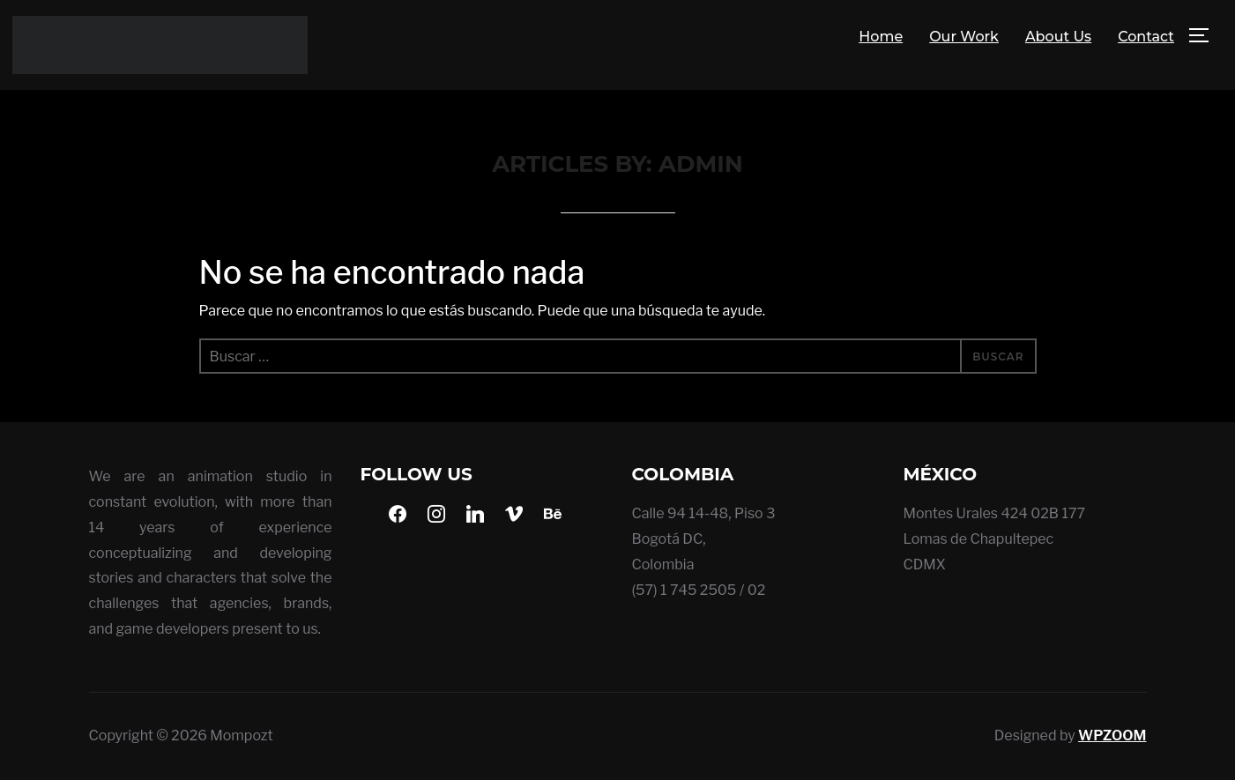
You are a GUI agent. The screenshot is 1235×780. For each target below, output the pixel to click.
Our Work (964, 36)
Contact (1146, 36)
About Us (1058, 36)
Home (881, 36)
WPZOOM (1112, 735)
